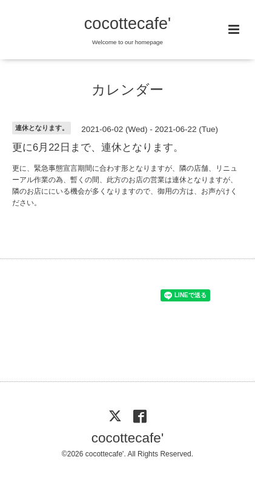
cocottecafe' (127, 24)
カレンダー (127, 89)
